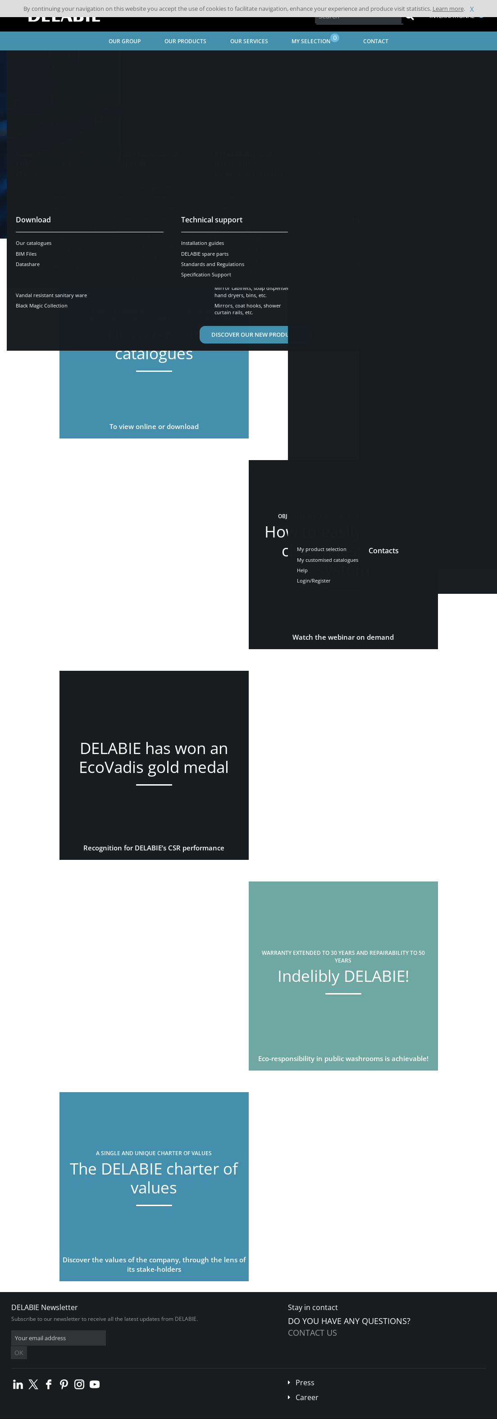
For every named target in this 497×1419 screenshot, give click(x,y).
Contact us (312, 1332)
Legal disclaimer (137, 1412)
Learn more (448, 9)
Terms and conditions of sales (75, 1412)
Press (305, 1369)
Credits (173, 1412)
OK (154, 1338)
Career (307, 1384)
